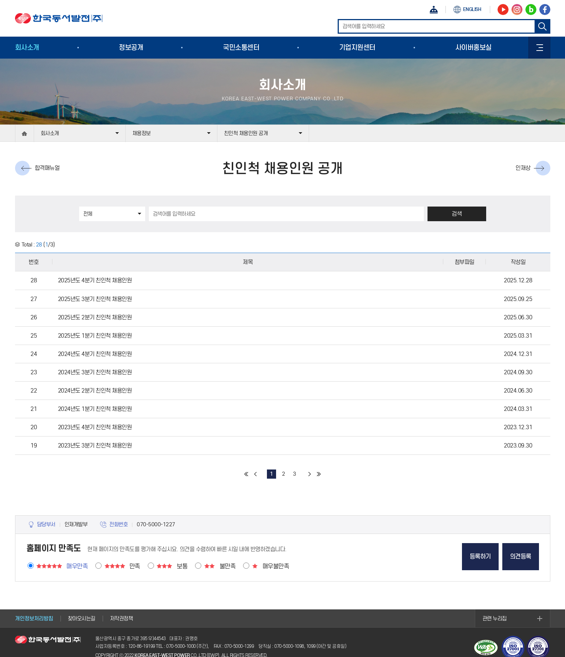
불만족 (228, 566)
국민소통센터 (241, 47)
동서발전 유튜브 (503, 9)
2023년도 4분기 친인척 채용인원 (95, 427)
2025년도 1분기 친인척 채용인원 (95, 335)
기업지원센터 (357, 47)
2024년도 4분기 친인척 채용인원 (95, 353)
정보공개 (131, 47)
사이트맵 (539, 48)
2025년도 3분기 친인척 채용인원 (95, 299)
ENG (472, 9)
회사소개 (27, 47)
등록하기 (480, 556)
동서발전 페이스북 (544, 9)
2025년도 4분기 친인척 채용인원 (95, 280)
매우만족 (77, 566)
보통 (182, 566)
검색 (457, 213)
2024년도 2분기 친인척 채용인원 (95, 390)
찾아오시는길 (81, 618)
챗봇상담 (433, 9)
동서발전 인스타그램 (516, 9)
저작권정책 (121, 618)
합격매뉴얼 (47, 167)
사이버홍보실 (473, 47)
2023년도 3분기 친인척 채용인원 (95, 445)
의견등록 (520, 556)
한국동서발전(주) (58, 18)
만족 (134, 566)
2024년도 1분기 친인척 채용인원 (95, 408)
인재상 (523, 167)
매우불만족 (276, 566)
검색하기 (543, 26)
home (24, 133)
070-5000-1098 (289, 646)
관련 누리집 (495, 618)
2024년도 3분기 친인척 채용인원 (95, 372)
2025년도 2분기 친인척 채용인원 (95, 317)
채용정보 (141, 133)
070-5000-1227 (156, 524)
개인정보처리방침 (34, 618)
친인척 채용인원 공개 (246, 133)
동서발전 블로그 (530, 9)
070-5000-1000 (181, 646)
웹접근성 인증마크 (486, 648)
